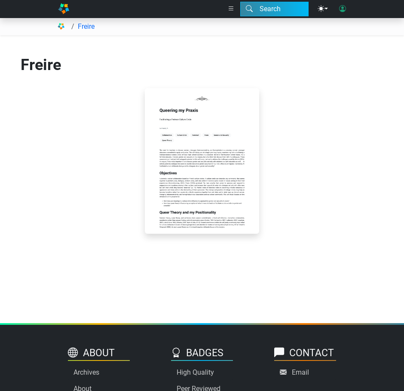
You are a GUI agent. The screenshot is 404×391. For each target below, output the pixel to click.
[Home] (63, 9)
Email (300, 372)
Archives (86, 372)
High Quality (195, 372)
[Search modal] (274, 9)
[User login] (343, 9)
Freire (86, 26)
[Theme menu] (323, 9)
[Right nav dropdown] (231, 9)
